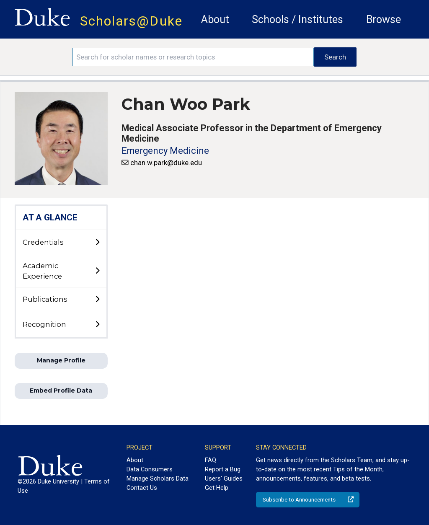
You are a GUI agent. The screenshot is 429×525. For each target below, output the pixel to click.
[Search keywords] (193, 57)
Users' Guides (224, 478)
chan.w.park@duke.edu (166, 162)
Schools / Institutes (297, 19)
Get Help (216, 487)
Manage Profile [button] (61, 360)
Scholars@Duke (131, 21)
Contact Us (142, 487)
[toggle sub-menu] (97, 242)
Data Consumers (150, 469)
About (215, 19)
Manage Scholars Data (158, 478)
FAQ (210, 460)
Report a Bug (222, 469)
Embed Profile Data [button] (61, 390)
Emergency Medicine (165, 150)
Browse (383, 19)
